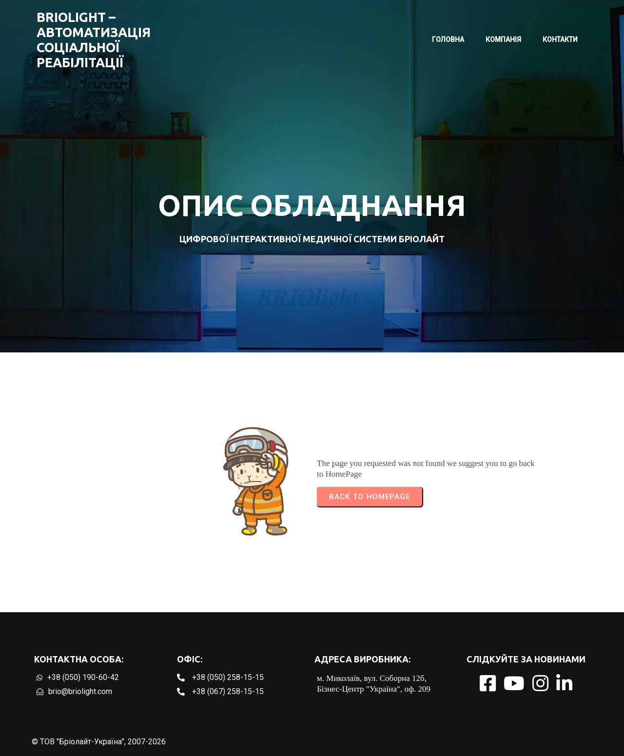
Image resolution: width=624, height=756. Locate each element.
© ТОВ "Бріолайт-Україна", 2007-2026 (99, 741)
